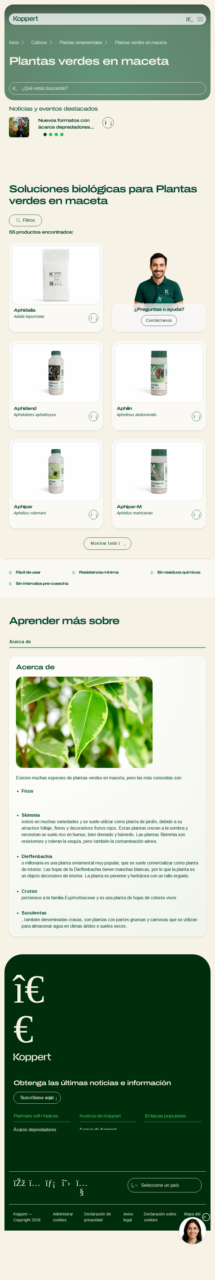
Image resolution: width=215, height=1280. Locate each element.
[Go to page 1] (45, 134)
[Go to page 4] (62, 134)
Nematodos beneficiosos (38, 1163)
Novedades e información (104, 1140)
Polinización (24, 1203)
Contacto (88, 1163)
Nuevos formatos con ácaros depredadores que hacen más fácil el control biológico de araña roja (64, 124)
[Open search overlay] (189, 19)
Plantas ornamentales (80, 42)
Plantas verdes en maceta (141, 42)
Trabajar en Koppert (99, 1152)
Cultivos (39, 42)
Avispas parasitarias (33, 1152)
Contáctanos (159, 320)
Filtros (25, 220)
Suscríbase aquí (39, 1097)
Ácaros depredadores (34, 1129)
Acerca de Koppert (98, 1129)
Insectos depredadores (36, 1140)
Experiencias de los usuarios (172, 1129)
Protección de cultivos (35, 1192)
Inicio (14, 42)
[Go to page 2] (50, 134)
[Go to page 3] (56, 134)
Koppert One (157, 1140)
